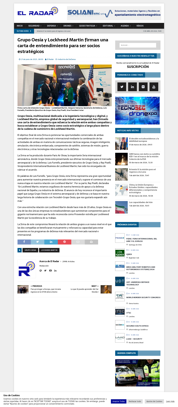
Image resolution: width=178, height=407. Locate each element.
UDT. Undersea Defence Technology (137, 283)
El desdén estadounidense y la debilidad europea (144, 140)
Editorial (108, 25)
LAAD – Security (134, 338)
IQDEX (129, 254)
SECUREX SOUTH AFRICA (137, 325)
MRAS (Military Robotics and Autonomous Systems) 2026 (140, 268)
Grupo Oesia (30, 250)
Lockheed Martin (49, 250)
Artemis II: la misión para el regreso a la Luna (142, 170)
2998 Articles (68, 261)
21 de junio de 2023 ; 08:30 (32, 59)
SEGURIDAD (33, 25)
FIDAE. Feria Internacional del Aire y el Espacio (141, 240)
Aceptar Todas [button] (119, 401)
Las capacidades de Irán (141, 202)
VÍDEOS (140, 25)
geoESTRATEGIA (87, 25)
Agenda (125, 25)
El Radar (50, 59)
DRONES (67, 25)
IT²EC (128, 312)
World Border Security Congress (143, 297)
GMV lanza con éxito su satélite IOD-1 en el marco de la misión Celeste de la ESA (144, 157)
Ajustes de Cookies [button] (154, 401)
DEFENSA (51, 25)
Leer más (170, 401)
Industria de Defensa (67, 59)
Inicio (20, 25)
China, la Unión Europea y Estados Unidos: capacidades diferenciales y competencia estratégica (143, 188)
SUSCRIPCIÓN (138, 66)
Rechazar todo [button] (135, 401)
